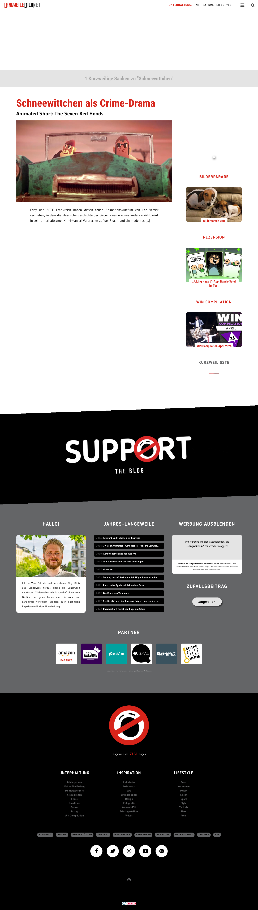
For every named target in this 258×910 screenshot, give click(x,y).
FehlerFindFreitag (74, 786)
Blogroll (45, 835)
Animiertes (129, 782)
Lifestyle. (224, 5)
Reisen (183, 794)
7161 (134, 754)
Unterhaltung (74, 773)
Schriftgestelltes (129, 811)
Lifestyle (183, 773)
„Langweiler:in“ (195, 546)
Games (74, 807)
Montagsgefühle (74, 790)
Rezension (214, 238)
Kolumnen (184, 786)
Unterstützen (82, 835)
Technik (183, 807)
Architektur (129, 786)
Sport (184, 799)
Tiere (183, 811)
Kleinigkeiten (74, 794)
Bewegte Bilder (129, 794)
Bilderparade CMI (214, 221)
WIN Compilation (214, 302)
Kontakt (103, 835)
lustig (74, 811)
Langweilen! (207, 602)
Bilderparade (214, 177)
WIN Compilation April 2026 (214, 346)
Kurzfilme (74, 803)
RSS (217, 835)
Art (129, 790)
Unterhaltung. (180, 5)
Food (183, 782)
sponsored (143, 835)
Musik (183, 790)
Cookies (204, 835)
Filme (74, 799)
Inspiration (129, 773)
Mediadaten (122, 835)
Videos (129, 815)
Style (183, 803)
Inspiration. (204, 5)
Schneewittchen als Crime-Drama (85, 103)
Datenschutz (184, 835)
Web (183, 815)
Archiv (62, 835)
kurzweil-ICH (129, 807)
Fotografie (129, 803)
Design (129, 799)
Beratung (163, 835)
